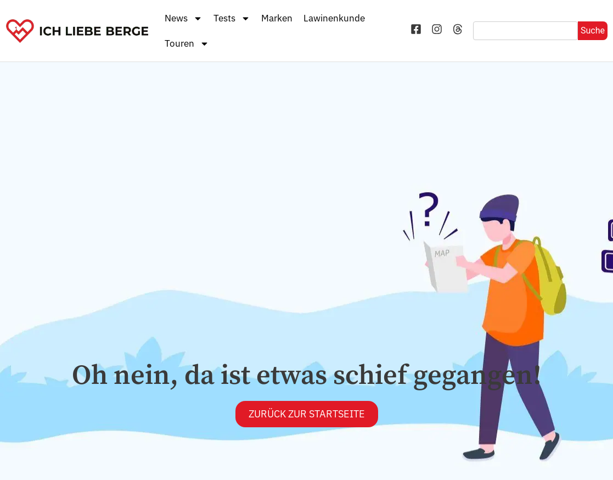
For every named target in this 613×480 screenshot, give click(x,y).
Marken (277, 18)
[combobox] (525, 30)
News (184, 18)
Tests (231, 18)
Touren (187, 44)
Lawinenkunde (334, 18)
